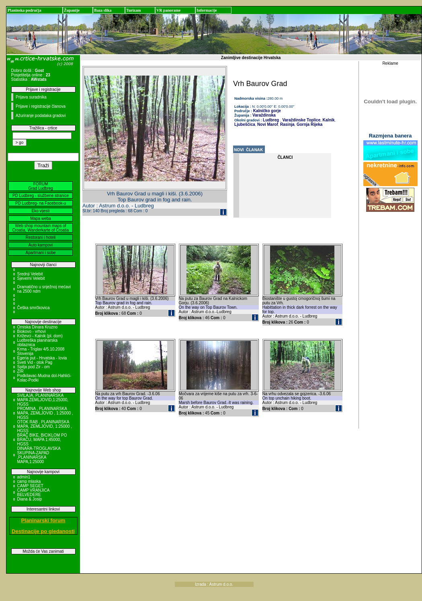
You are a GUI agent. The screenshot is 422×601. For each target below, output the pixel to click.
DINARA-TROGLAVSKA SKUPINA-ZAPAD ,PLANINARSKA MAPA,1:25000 (39, 455)
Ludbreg (271, 120)
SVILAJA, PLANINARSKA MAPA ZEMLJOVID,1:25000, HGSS (43, 399)
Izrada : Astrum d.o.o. (214, 584)
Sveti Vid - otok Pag (35, 362)
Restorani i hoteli (40, 237)
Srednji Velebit (30, 274)
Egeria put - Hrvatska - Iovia (42, 358)
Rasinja (286, 124)
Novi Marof (267, 124)
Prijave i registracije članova (41, 106)
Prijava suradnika (31, 97)
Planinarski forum (43, 520)
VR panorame (168, 10)
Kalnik (328, 120)
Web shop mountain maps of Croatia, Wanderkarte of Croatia (40, 228)
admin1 (24, 477)
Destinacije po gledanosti (43, 531)
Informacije (207, 10)
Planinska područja (24, 10)
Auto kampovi (41, 245)
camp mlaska (29, 481)
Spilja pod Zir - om (33, 367)
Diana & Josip (29, 499)
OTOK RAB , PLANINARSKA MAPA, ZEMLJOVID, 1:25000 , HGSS (44, 426)
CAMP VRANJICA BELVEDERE (33, 492)
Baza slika (103, 10)
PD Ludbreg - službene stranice (40, 195)
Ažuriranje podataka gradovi (41, 115)
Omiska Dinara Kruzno (37, 327)
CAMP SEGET (30, 486)
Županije (72, 10)
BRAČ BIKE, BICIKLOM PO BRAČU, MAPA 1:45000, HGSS (42, 439)
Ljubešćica (244, 124)
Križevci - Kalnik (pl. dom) (40, 336)
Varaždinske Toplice (301, 120)
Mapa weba (40, 218)
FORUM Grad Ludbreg (40, 186)
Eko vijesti (40, 211)
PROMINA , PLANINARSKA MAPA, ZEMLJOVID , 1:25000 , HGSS (45, 413)
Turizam (133, 10)
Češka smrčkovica (33, 308)
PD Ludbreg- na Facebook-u (40, 203)
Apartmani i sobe (40, 252)
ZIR (20, 371)
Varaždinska (264, 115)
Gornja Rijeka (308, 124)
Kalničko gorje (266, 111)
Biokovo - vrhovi (31, 331)
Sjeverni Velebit (31, 278)
